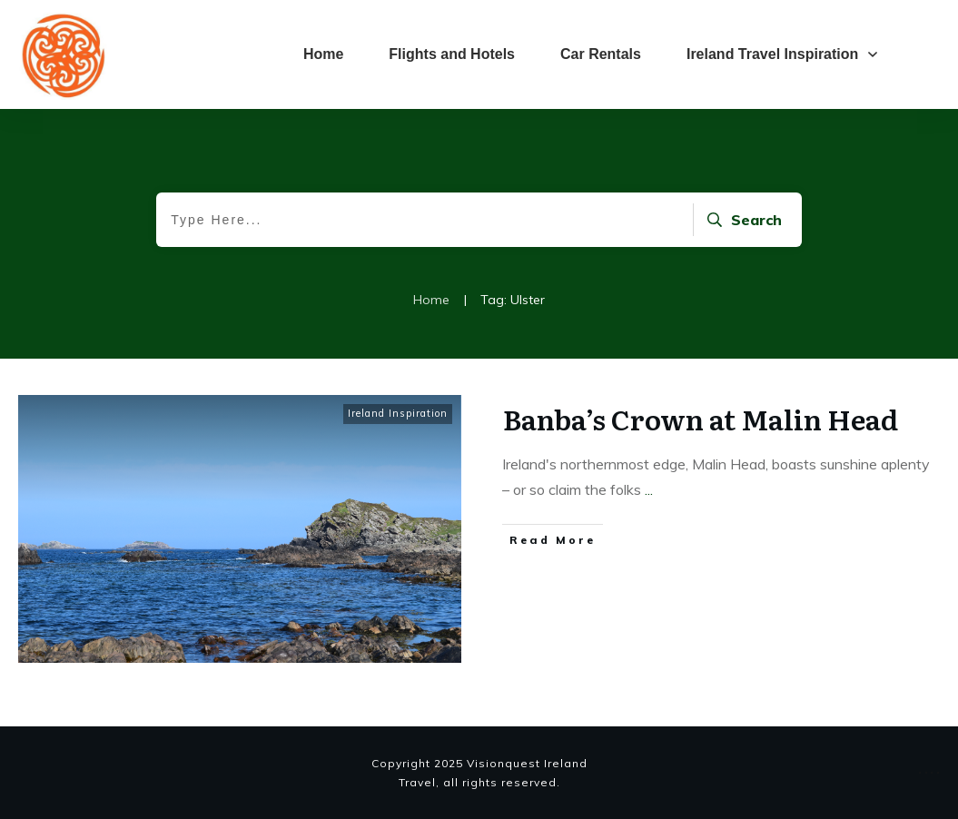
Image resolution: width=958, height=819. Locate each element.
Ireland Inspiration (398, 413)
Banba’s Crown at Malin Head (700, 419)
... (649, 489)
